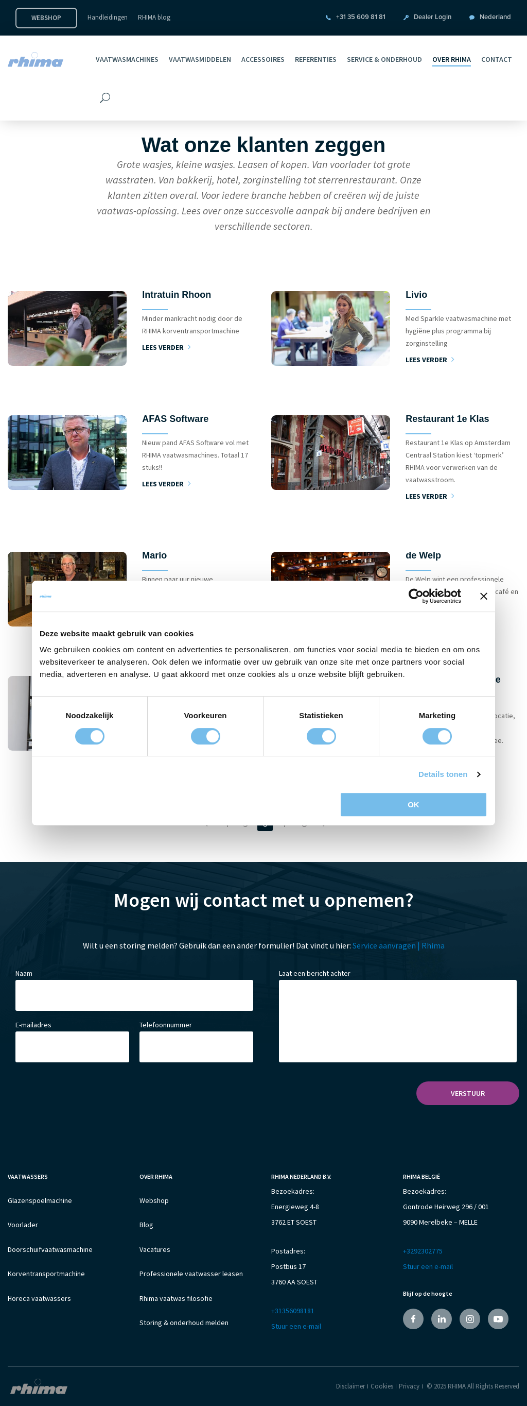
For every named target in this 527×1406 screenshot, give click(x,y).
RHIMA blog (154, 17)
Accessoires (263, 59)
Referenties (316, 59)
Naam (23, 973)
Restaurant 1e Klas (447, 419)
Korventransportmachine (46, 1278)
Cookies (382, 1385)
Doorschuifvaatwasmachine (50, 1253)
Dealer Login (432, 17)
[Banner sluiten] (483, 596)
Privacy (409, 1385)
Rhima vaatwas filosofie (176, 1304)
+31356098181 (292, 1310)
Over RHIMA (451, 59)
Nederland (495, 17)
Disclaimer (350, 1385)
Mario (154, 555)
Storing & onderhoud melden (184, 1330)
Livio (416, 295)
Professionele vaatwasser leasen (191, 1278)
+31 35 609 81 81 (360, 17)
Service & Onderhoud (384, 59)
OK (413, 804)
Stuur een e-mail (296, 1326)
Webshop (46, 17)
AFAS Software (175, 419)
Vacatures (154, 1253)
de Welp (423, 555)
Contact (496, 59)
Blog (146, 1227)
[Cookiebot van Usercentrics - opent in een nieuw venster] (416, 596)
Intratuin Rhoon (176, 295)
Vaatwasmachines (127, 59)
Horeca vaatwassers (39, 1304)
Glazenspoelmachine (40, 1201)
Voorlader (23, 1227)
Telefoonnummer (165, 1024)
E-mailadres (33, 1024)
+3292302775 (423, 1251)
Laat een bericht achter (314, 973)
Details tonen (442, 774)
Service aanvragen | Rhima (399, 945)
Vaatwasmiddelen (200, 59)
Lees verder (166, 347)
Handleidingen (107, 17)
